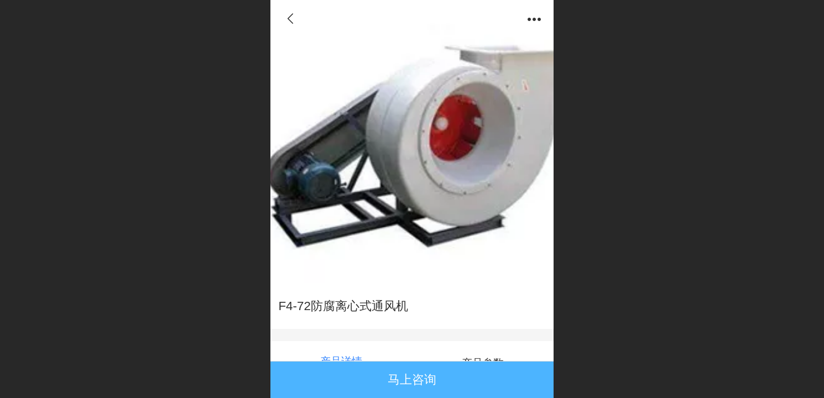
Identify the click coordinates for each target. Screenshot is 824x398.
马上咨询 (412, 379)
